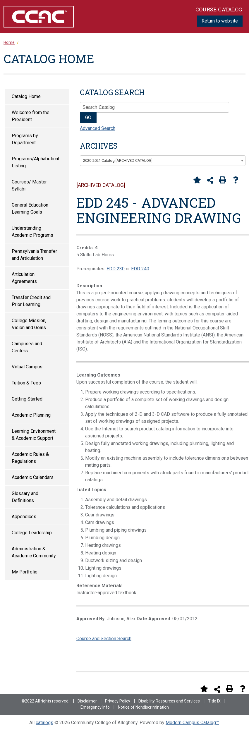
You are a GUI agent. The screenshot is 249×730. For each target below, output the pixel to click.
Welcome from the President (30, 116)
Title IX (214, 701)
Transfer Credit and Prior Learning (31, 301)
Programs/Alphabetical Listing (35, 162)
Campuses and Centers (27, 347)
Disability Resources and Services (169, 701)
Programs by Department (25, 139)
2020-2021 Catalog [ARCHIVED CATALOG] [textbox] (117, 160)
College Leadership (32, 532)
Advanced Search (97, 128)
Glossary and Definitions (25, 497)
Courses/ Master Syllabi (29, 185)
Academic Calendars (33, 477)
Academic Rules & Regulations (30, 457)
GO (88, 117)
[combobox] (162, 160)
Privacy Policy (117, 701)
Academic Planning (31, 415)
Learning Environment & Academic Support (34, 434)
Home (9, 42)
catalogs (44, 722)
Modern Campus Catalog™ (192, 722)
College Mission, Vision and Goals (29, 324)
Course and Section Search (103, 638)
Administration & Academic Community (34, 552)
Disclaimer (87, 701)
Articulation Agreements (24, 278)
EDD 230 (116, 269)
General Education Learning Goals (30, 208)
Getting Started (27, 399)
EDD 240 (140, 269)
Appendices (24, 516)
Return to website (220, 21)
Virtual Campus (27, 367)
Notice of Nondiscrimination (143, 707)
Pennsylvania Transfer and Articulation (34, 254)
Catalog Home (26, 96)
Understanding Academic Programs (32, 231)
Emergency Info (95, 707)
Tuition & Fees (26, 383)
